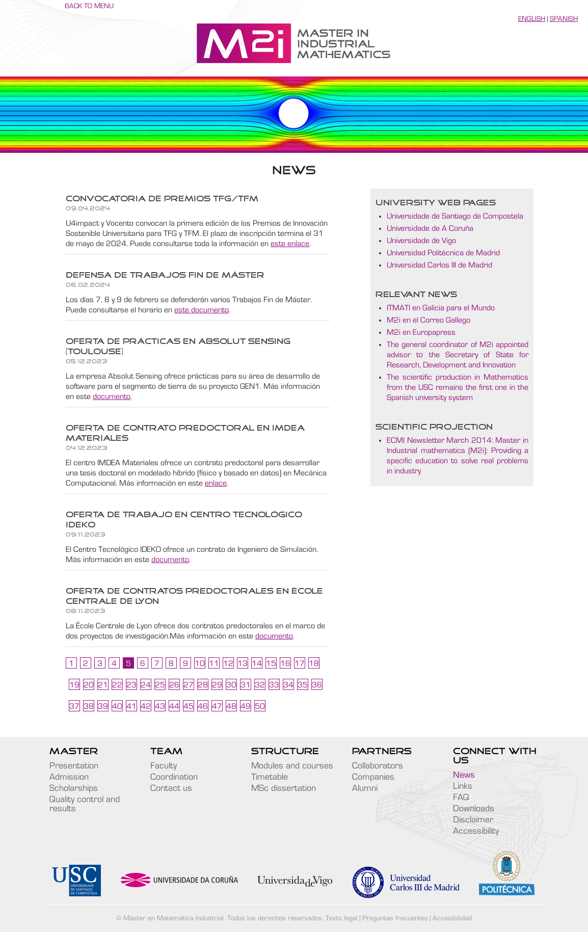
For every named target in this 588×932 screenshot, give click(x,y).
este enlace (290, 243)
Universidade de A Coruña (430, 228)
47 (217, 706)
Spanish (564, 18)
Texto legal (342, 918)
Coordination (174, 777)
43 (160, 706)
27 (188, 685)
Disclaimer (473, 819)
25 (160, 685)
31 (245, 685)
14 (257, 663)
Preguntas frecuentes (395, 918)
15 (271, 663)
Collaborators (377, 765)
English (531, 18)
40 (117, 706)
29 (217, 685)
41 (131, 706)
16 (285, 663)
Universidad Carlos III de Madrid (439, 265)
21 (103, 685)
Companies (373, 777)
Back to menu (89, 6)
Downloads (473, 808)
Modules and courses (292, 765)
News (464, 775)
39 (103, 706)
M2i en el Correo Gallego (428, 320)
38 (89, 706)
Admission (69, 777)
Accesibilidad (452, 918)
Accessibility (476, 831)
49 (245, 706)
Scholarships (73, 788)
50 (260, 706)
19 (74, 685)
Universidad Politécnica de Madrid (443, 253)
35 (303, 685)
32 (260, 685)
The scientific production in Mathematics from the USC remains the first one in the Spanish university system (457, 387)
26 (174, 685)
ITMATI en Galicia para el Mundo (441, 308)
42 (146, 706)
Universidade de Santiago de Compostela (455, 216)
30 (231, 685)
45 (188, 706)
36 (317, 685)
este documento (201, 310)
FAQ (461, 797)
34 (288, 685)
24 (146, 685)
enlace (216, 483)
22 (117, 685)
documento (111, 396)
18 (314, 663)
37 (74, 706)
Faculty (163, 765)
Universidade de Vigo (421, 240)
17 (300, 663)
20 (89, 685)
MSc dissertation (283, 788)
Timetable (269, 777)
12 (228, 663)
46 (203, 706)
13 (242, 663)
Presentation (73, 765)
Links (462, 786)
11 (214, 663)
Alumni (365, 788)
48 (231, 706)
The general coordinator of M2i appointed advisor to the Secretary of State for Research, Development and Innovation (457, 354)
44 (174, 706)
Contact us (171, 788)
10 (200, 663)
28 (203, 685)
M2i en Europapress (421, 332)
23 (131, 685)
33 (274, 685)
